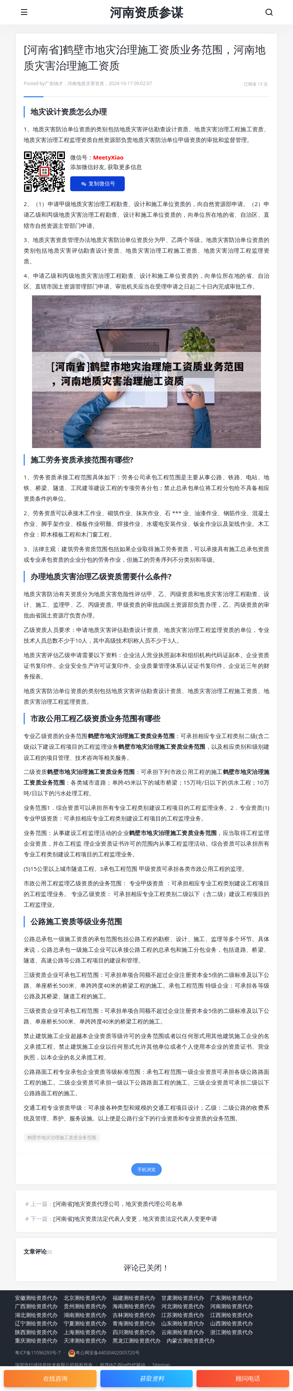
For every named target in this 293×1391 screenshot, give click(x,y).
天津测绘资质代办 (85, 1340)
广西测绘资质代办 (36, 1306)
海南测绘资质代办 (134, 1306)
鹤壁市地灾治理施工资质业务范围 (61, 1137)
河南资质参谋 (146, 12)
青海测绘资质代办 (134, 1323)
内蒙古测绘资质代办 (191, 1340)
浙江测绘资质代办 (231, 1332)
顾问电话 (248, 1378)
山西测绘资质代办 (231, 1323)
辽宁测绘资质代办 (36, 1323)
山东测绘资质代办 (182, 1323)
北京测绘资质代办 (85, 1297)
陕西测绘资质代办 (36, 1332)
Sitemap (161, 1365)
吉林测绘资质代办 (134, 1314)
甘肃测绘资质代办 (182, 1297)
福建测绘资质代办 (134, 1297)
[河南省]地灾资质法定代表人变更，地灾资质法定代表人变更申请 (135, 1218)
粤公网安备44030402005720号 (108, 1352)
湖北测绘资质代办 (36, 1314)
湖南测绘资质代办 (85, 1314)
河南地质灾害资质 (86, 83)
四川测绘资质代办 (134, 1332)
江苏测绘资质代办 (182, 1314)
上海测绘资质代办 (85, 1332)
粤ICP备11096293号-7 (38, 1352)
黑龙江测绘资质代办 (137, 1340)
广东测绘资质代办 (231, 1297)
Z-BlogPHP (125, 1365)
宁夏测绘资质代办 (85, 1323)
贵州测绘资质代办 (85, 1306)
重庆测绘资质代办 (36, 1340)
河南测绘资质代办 (231, 1306)
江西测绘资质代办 (231, 1314)
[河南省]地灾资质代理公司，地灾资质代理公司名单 (118, 1203)
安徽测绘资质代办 (36, 1297)
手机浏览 (146, 1169)
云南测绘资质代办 (182, 1332)
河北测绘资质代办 (182, 1306)
